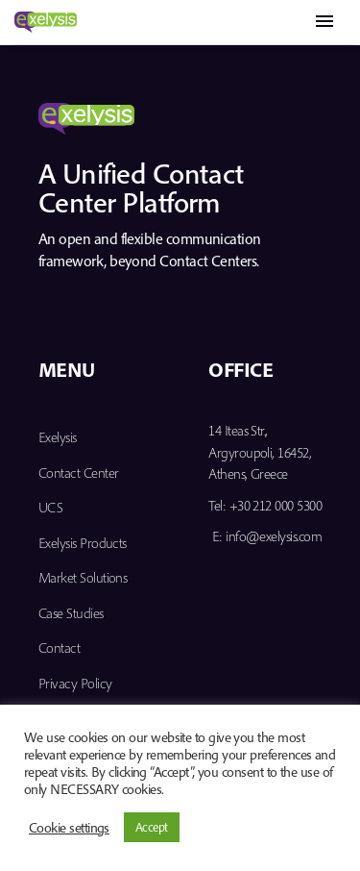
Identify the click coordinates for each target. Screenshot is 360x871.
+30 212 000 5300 (275, 505)
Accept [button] (151, 826)
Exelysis (57, 437)
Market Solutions (82, 577)
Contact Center (78, 472)
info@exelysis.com (274, 536)
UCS (50, 507)
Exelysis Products (82, 543)
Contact (59, 647)
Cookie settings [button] (69, 827)
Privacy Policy (74, 683)
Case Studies (71, 613)
